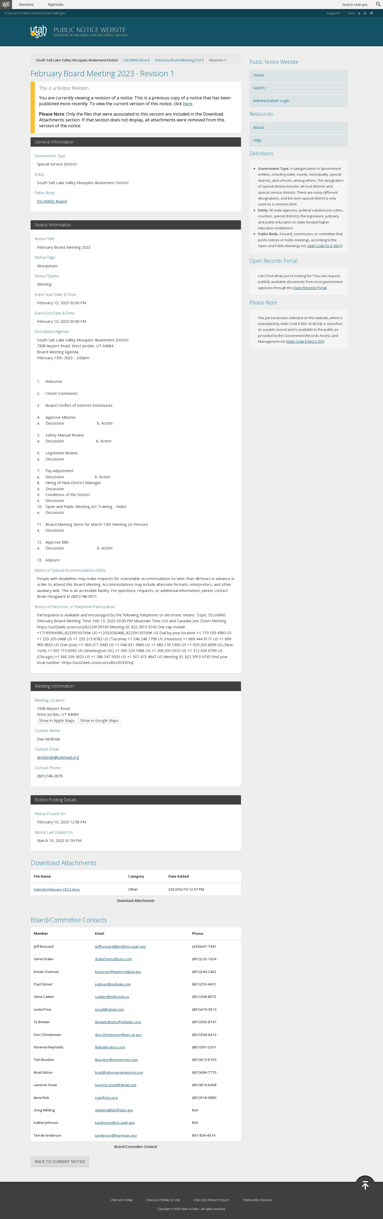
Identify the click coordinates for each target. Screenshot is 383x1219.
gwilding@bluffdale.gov (114, 1110)
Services (28, 4)
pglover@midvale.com (113, 984)
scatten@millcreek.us (112, 996)
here (187, 104)
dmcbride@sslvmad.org (58, 757)
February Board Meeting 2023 (179, 60)
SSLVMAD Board (136, 60)
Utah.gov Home (121, 1200)
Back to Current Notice (60, 1161)
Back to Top (365, 1185)
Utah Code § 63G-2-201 (305, 341)
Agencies (58, 4)
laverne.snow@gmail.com (115, 1084)
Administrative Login (271, 100)
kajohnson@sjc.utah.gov (115, 1122)
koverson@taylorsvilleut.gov (118, 971)
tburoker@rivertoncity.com (116, 1059)
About (258, 127)
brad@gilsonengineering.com (119, 1072)
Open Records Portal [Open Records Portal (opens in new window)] (310, 287)
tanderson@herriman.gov (116, 1135)
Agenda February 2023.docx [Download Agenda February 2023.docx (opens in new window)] (57, 889)
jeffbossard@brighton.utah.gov (120, 946)
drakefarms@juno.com (113, 958)
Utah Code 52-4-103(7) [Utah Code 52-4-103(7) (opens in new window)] (324, 245)
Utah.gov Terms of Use (163, 1200)
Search (259, 87)
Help (257, 140)
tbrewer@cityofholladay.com (118, 1021)
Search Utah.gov (355, 5)
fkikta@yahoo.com (110, 1047)
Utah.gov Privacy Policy (211, 1200)
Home (258, 75)
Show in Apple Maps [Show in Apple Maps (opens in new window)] (57, 720)
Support (332, 13)
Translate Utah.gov (258, 1200)
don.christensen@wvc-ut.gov (118, 1034)
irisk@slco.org (106, 1097)
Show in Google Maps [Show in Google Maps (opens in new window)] (99, 720)
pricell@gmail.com (109, 1009)
